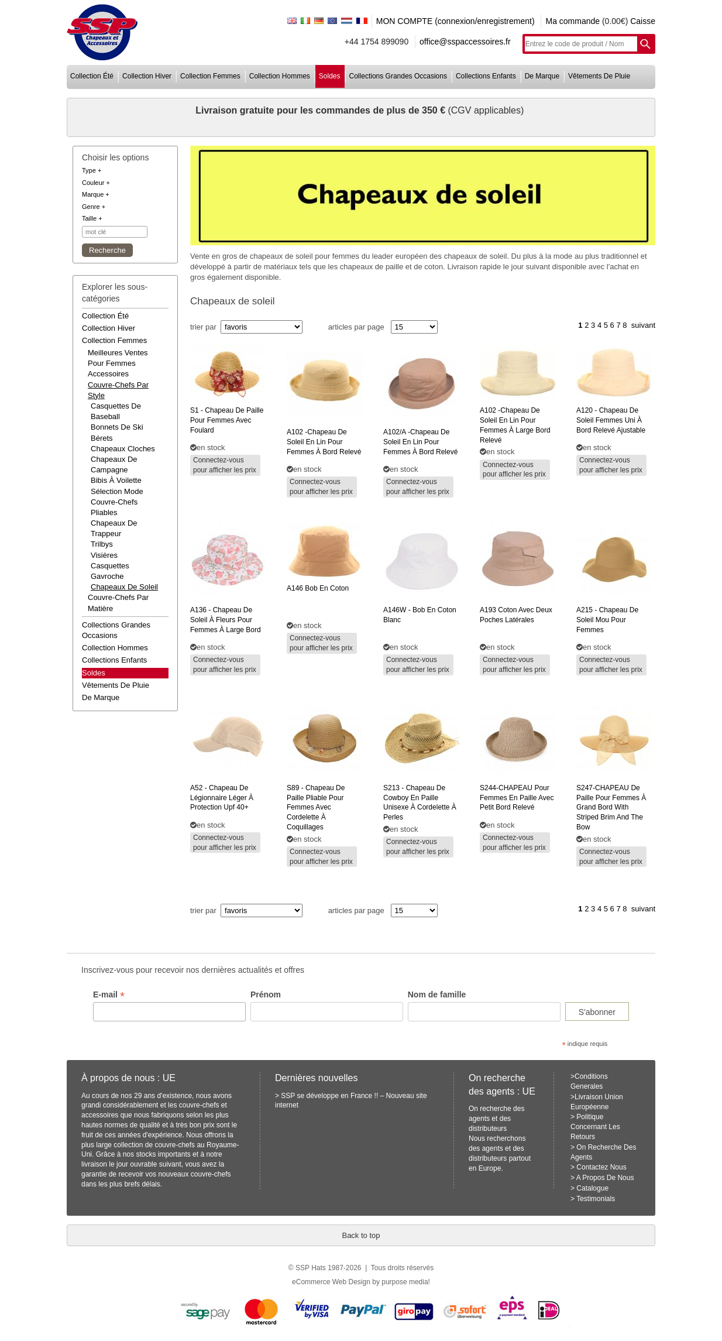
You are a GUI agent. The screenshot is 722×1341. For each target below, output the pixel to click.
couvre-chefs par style (118, 390)
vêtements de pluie (599, 76)
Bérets (102, 438)
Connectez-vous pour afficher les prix (224, 465)
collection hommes (279, 76)
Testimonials (595, 1199)
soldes (330, 76)
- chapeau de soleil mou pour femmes (607, 620)
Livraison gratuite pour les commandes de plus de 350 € (321, 110)
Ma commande (572, 21)
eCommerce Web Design (331, 1282)
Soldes (93, 672)
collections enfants (486, 76)
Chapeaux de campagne (114, 464)
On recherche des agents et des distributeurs (496, 1119)
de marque (542, 76)
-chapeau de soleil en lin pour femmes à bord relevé (324, 442)
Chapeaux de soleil (124, 586)
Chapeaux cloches (123, 448)
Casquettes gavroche (110, 571)
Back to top (361, 1235)
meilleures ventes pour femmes (118, 358)
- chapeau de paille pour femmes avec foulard (226, 420)
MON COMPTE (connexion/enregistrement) (455, 21)
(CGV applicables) (486, 110)
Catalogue (592, 1188)
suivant (643, 325)
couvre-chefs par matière (118, 602)
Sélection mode (117, 491)
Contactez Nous (601, 1167)
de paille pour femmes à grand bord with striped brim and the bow (611, 807)
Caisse (642, 21)
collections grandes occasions (398, 76)
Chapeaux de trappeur (114, 528)
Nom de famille (437, 994)
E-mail (109, 994)
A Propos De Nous (605, 1178)
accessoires (108, 373)
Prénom (265, 994)
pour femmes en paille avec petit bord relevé (517, 798)
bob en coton (318, 588)
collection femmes (210, 76)
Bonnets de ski (117, 427)
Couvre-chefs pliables (114, 507)
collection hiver (146, 76)
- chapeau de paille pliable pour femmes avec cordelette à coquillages (316, 807)
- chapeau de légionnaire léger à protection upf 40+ (221, 798)
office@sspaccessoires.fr (465, 41)
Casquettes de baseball (116, 411)
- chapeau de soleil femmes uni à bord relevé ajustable (610, 420)
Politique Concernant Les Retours (595, 1127)
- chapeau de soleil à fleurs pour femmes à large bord (225, 620)
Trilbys (102, 544)
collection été (92, 76)
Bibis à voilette (116, 480)
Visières (104, 555)
